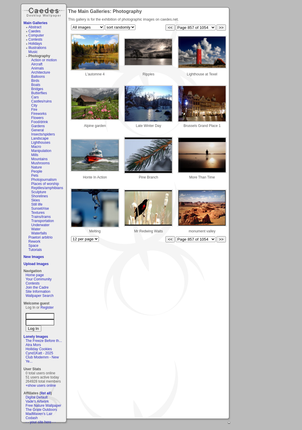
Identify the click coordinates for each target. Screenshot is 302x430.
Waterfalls (39, 233)
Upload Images (36, 264)
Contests (35, 39)
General (37, 130)
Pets (34, 175)
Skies (35, 200)
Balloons (38, 77)
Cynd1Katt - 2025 (39, 353)
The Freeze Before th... (44, 341)
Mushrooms (40, 163)
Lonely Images (36, 337)
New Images (34, 257)
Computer (36, 35)
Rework (34, 241)
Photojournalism (44, 180)
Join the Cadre (37, 287)
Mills (34, 155)
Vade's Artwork (37, 401)
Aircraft (36, 64)
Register (47, 307)
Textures (38, 213)
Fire (34, 110)
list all (46, 393)
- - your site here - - (41, 422)
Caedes (44, 11)
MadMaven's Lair (39, 414)
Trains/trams (41, 217)
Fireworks (39, 114)
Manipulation (41, 151)
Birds (35, 81)
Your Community (39, 279)
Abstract (34, 27)
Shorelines (39, 196)
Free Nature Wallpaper (43, 405)
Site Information (38, 292)
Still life (36, 204)
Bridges (37, 89)
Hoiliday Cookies (39, 349)
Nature (36, 167)
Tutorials (35, 250)
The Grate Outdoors (41, 410)
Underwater (40, 225)
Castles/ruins (41, 101)
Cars (35, 97)
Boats (35, 85)
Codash (32, 418)
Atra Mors (33, 345)
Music (32, 52)
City (34, 105)
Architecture (40, 72)
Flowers (37, 118)
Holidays (35, 44)
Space (33, 246)
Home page (35, 275)
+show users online (41, 385)
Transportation (42, 221)
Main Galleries (35, 23)
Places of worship (45, 184)
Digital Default (37, 397)
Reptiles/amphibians (47, 188)
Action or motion (44, 60)
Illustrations (37, 48)
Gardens (38, 126)
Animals (37, 68)
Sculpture (38, 192)
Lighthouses (40, 142)
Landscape (40, 138)
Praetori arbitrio (40, 237)
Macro (36, 147)
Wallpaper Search (40, 296)
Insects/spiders (43, 134)
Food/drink (39, 122)
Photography (39, 56)
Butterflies (39, 93)
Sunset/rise (40, 208)
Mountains (39, 159)
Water (36, 229)
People (36, 171)
